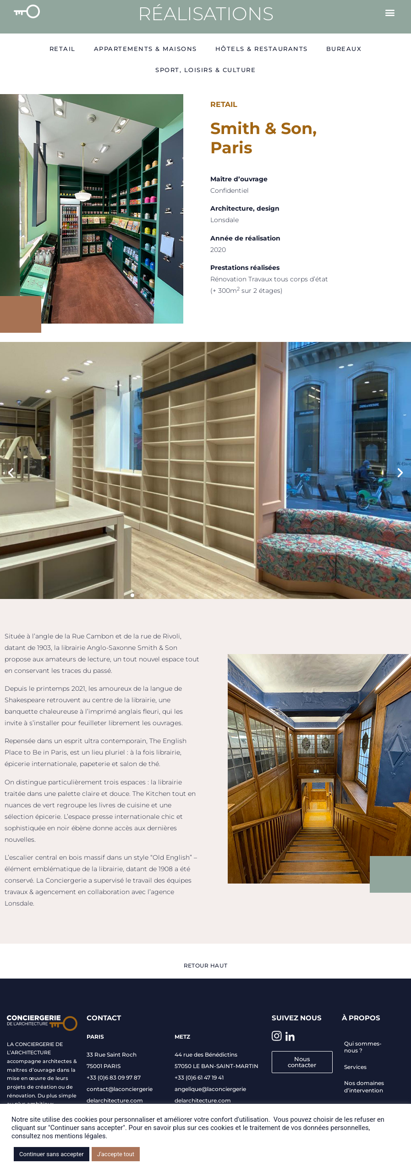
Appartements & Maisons (145, 48)
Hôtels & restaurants (261, 48)
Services (355, 1066)
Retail (62, 48)
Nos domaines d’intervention (364, 1087)
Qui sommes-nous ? (363, 1047)
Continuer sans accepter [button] (51, 1154)
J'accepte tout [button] (115, 1154)
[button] (389, 12)
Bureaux (344, 48)
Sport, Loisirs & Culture (205, 69)
